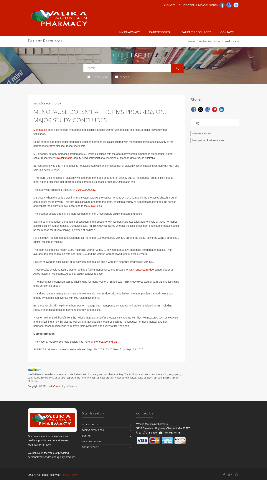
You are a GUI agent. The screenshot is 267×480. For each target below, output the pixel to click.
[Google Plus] (230, 474)
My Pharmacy (129, 32)
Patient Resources (196, 32)
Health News (98, 77)
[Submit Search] (177, 68)
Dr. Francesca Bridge (141, 269)
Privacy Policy (90, 447)
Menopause (40, 129)
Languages (168, 5)
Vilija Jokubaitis (63, 157)
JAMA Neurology (85, 189)
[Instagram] (236, 5)
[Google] (229, 5)
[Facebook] (222, 5)
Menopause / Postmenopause (208, 140)
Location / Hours (207, 5)
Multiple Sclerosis (201, 133)
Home (191, 41)
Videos (122, 77)
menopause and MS (105, 341)
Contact (227, 32)
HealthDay (52, 386)
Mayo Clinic (95, 205)
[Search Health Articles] (127, 68)
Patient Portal (160, 32)
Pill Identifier (187, 5)
